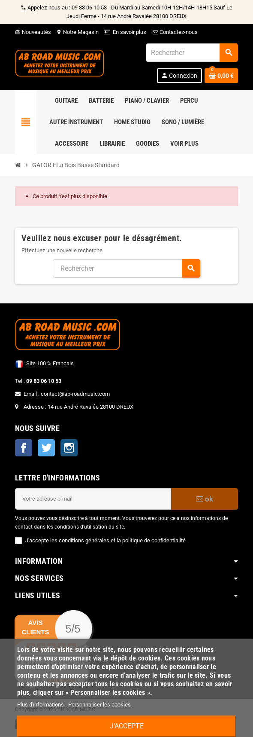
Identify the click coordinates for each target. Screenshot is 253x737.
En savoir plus (129, 32)
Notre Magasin (77, 32)
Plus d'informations (41, 704)
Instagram (69, 447)
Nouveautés (33, 32)
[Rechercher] (192, 52)
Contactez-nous (174, 32)
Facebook (23, 447)
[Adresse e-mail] (93, 499)
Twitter (46, 447)
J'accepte (127, 726)
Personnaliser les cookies (99, 704)
